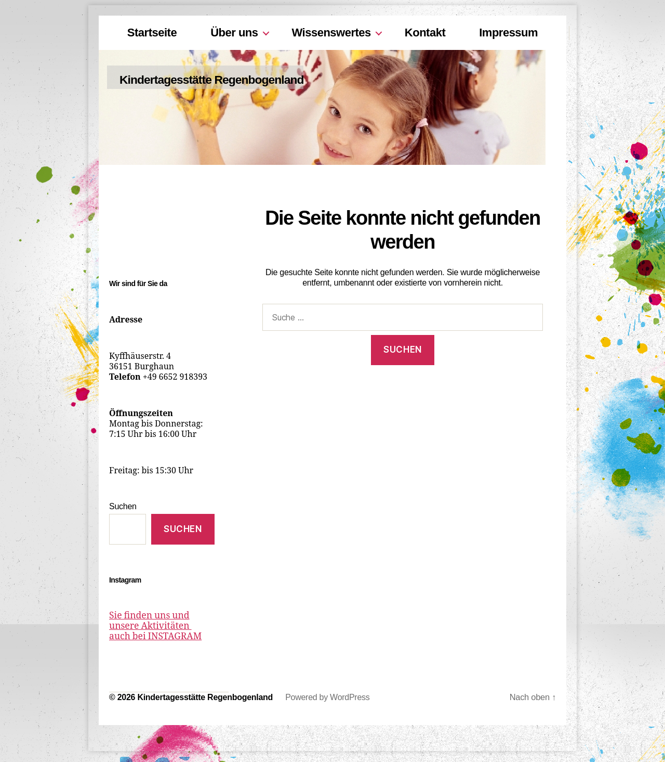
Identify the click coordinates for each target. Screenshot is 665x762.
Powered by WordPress (327, 697)
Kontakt (425, 32)
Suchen (123, 506)
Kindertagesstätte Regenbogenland (229, 79)
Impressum (508, 32)
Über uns (234, 32)
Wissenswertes (331, 32)
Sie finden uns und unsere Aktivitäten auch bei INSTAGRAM (160, 626)
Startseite (152, 32)
